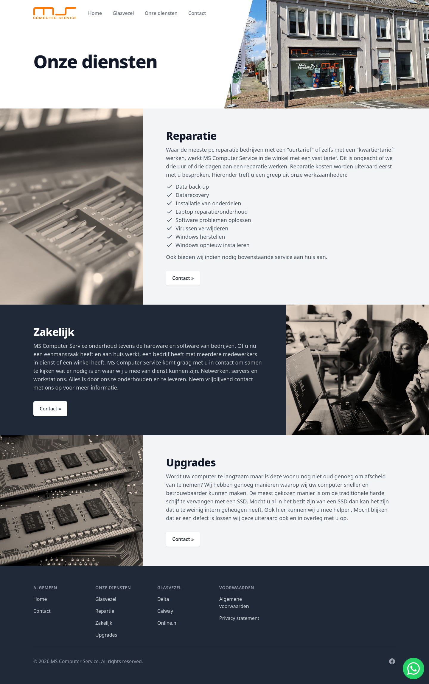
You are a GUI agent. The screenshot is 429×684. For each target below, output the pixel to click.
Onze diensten (161, 13)
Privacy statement (239, 618)
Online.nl (167, 623)
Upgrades (106, 635)
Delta (163, 599)
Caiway (165, 611)
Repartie (104, 611)
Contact (197, 13)
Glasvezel (123, 13)
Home (95, 13)
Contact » (183, 278)
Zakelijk (103, 623)
